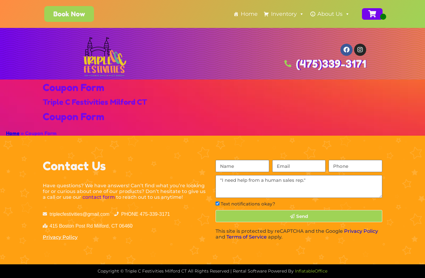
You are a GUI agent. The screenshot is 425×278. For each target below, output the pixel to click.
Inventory (287, 14)
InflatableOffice (311, 271)
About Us (333, 14)
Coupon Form (73, 87)
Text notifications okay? (248, 204)
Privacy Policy (60, 237)
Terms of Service (246, 237)
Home (249, 14)
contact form (98, 197)
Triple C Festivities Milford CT (95, 102)
